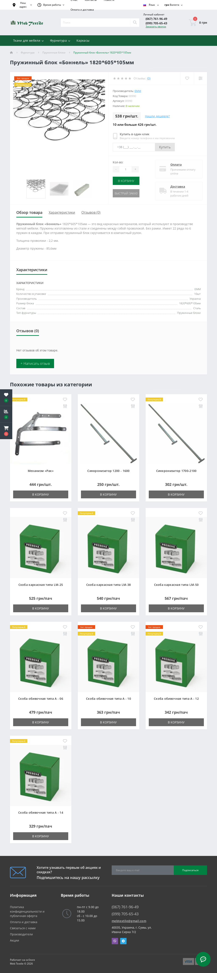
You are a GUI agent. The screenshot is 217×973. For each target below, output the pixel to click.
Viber (114, 941)
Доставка (177, 186)
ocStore (30, 960)
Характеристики (62, 212)
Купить (165, 147)
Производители (21, 934)
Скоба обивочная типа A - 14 (40, 812)
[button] (6, 431)
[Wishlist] (187, 78)
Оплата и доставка (82, 9)
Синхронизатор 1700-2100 (176, 471)
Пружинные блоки (53, 52)
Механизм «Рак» (41, 471)
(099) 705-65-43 (156, 23)
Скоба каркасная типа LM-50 (176, 585)
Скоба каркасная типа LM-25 (40, 585)
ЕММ (138, 91)
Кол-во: (118, 162)
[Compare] (200, 78)
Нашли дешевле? (157, 116)
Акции (14, 940)
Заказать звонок (156, 26)
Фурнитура (28, 52)
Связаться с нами (23, 928)
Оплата (176, 165)
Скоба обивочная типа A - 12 (176, 699)
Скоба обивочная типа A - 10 (108, 699)
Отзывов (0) (90, 212)
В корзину (126, 181)
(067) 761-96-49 (156, 19)
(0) (148, 78)
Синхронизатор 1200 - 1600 (108, 471)
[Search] (134, 22)
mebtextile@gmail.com (129, 921)
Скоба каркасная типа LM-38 (108, 585)
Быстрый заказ (126, 193)
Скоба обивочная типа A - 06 (40, 699)
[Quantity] (125, 169)
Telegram (123, 941)
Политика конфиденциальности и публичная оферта (27, 911)
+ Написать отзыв (35, 363)
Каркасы (83, 40)
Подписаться (190, 870)
